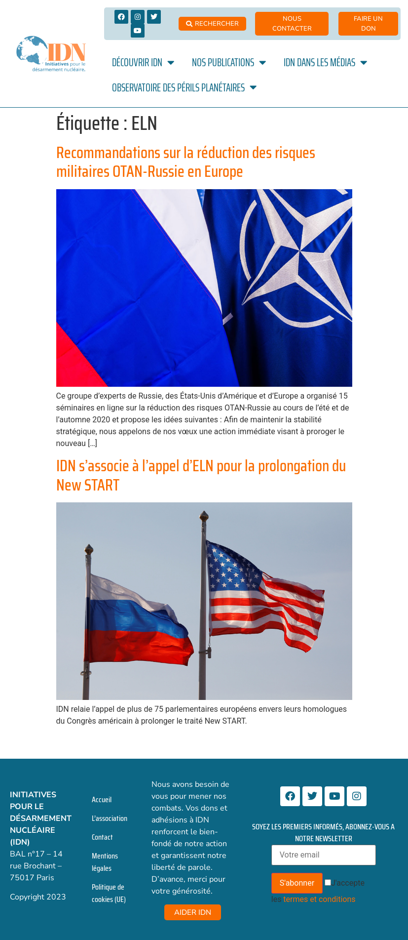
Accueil (101, 799)
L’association (109, 818)
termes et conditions (319, 899)
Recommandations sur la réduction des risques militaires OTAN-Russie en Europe (185, 162)
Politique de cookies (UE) (109, 893)
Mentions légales (105, 862)
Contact (102, 837)
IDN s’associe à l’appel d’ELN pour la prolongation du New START (201, 475)
